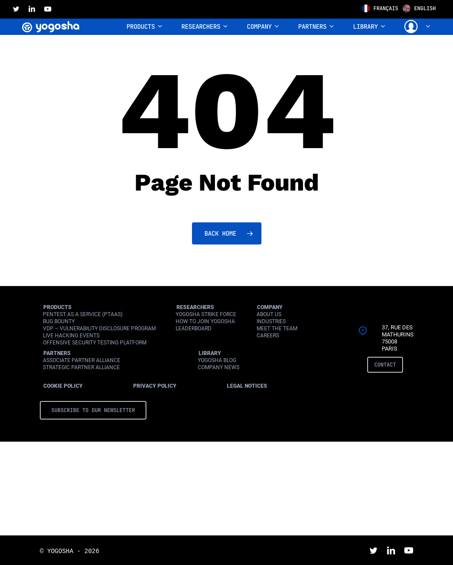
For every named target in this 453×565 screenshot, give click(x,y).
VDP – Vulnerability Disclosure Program (99, 328)
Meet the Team (277, 328)
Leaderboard (193, 328)
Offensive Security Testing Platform (94, 343)
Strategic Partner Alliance (81, 367)
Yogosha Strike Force (206, 314)
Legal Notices (247, 386)
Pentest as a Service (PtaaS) (83, 314)
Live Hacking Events (71, 335)
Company (270, 307)
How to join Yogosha (205, 321)
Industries (271, 321)
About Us (269, 314)
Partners (57, 353)
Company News (218, 367)
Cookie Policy (63, 386)
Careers (268, 335)
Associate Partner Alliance (81, 360)
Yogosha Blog (217, 360)
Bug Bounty (59, 321)
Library (210, 353)
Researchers (195, 307)
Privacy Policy (155, 386)
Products (57, 307)
